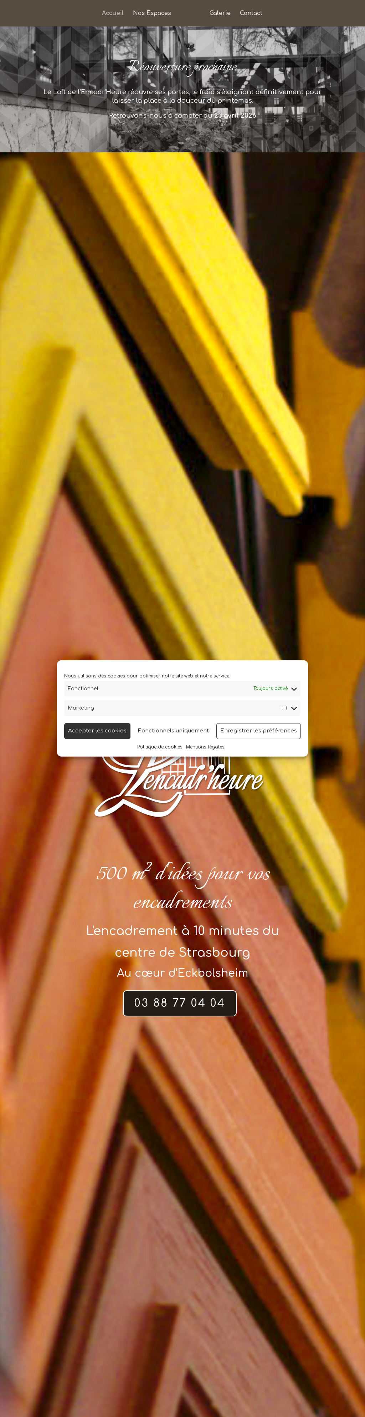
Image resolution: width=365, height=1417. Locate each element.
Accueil (113, 13)
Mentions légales (205, 746)
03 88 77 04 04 (179, 1003)
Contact (251, 13)
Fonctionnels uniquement (173, 731)
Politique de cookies (159, 746)
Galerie (220, 13)
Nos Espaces (152, 13)
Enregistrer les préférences (258, 731)
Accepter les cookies (97, 731)
